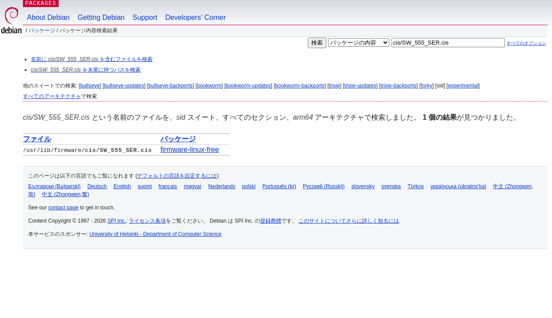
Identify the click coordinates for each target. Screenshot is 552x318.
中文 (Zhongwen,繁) (65, 194)
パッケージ (42, 30)
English (122, 186)
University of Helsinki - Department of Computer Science (156, 234)
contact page (63, 207)
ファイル (37, 139)
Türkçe (415, 186)
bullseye (90, 86)
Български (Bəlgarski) (54, 186)
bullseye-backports (171, 86)
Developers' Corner (195, 17)
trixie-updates (360, 86)
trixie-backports (398, 86)
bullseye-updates (124, 86)
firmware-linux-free (189, 149)
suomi (145, 186)
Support (145, 17)
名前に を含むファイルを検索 (92, 59)
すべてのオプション (526, 43)
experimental (463, 86)
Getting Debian (101, 17)
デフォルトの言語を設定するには (176, 176)
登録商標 (270, 221)
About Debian (48, 17)
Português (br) (279, 186)
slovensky (363, 186)
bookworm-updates (248, 86)
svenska (391, 186)
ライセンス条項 (147, 221)
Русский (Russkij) (324, 186)
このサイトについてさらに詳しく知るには (348, 221)
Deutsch (97, 186)
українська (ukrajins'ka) (458, 186)
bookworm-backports (299, 86)
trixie (334, 86)
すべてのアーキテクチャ (52, 96)
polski (249, 186)
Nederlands (221, 186)
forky (427, 86)
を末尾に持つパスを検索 (86, 70)
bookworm (209, 86)
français (168, 186)
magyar (192, 186)
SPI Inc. (117, 221)
